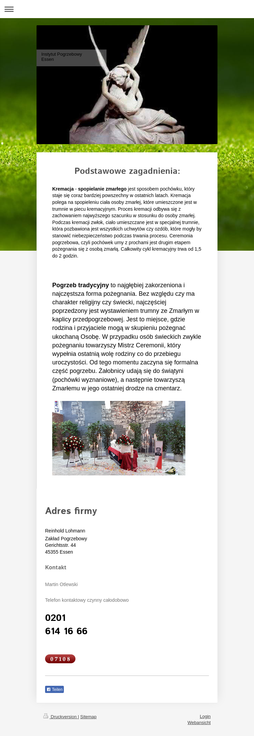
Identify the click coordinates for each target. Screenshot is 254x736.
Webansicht (199, 722)
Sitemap (88, 716)
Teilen (54, 689)
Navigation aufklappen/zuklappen (127, 9)
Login (205, 716)
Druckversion (60, 716)
